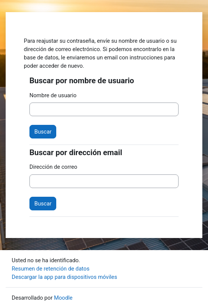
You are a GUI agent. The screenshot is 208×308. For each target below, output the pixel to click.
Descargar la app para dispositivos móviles (64, 277)
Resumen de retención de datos (50, 268)
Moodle (63, 297)
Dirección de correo (53, 166)
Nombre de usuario (53, 95)
